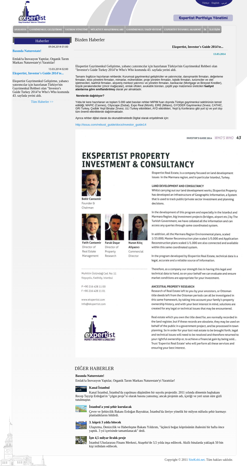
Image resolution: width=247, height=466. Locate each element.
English (215, 2)
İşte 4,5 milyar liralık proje (107, 438)
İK (205, 29)
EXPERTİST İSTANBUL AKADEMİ (182, 29)
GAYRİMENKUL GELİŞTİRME (45, 29)
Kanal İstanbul (99, 387)
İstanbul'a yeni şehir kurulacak (110, 407)
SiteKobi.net (197, 459)
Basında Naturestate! (27, 51)
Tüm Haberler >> (42, 102)
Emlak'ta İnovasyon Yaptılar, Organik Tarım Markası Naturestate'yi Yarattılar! (41, 60)
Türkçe (205, 2)
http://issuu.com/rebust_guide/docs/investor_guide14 (110, 124)
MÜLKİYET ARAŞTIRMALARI (106, 29)
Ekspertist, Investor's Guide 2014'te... (38, 73)
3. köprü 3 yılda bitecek (105, 422)
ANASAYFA (20, 29)
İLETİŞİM (214, 29)
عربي (224, 2)
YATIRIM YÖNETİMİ (76, 29)
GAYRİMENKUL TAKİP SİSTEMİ (144, 29)
